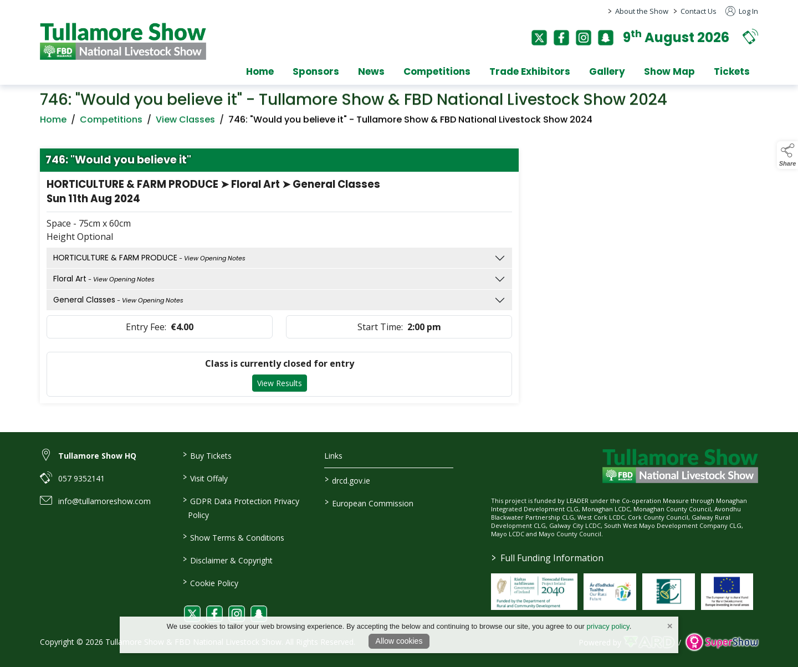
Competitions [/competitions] (436, 71)
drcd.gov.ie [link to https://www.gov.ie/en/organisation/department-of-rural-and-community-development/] (347, 480)
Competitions (111, 121)
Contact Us (699, 11)
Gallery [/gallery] (607, 71)
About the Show (641, 11)
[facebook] (561, 37)
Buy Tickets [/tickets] (206, 455)
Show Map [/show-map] (669, 71)
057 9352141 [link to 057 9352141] (81, 478)
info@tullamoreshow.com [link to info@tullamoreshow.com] (104, 501)
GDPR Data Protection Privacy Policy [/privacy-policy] (240, 507)
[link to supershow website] (722, 642)
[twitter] (539, 37)
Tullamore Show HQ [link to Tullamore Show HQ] (97, 455)
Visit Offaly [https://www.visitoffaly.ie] (204, 477)
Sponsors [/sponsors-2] (316, 71)
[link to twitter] (192, 614)
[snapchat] (605, 37)
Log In (741, 11)
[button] (750, 36)
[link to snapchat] (258, 614)
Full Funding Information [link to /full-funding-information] (547, 558)
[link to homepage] (123, 41)
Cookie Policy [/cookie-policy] (210, 582)
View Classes (185, 121)
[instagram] (583, 37)
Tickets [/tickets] (732, 71)
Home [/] (260, 71)
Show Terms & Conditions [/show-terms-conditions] (233, 537)
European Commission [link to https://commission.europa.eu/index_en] (369, 502)
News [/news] (371, 71)
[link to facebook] (214, 614)
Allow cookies (399, 641)
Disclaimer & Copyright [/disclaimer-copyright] (227, 559)
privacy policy (608, 626)
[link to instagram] (236, 614)
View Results (279, 385)
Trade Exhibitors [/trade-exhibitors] (529, 71)
